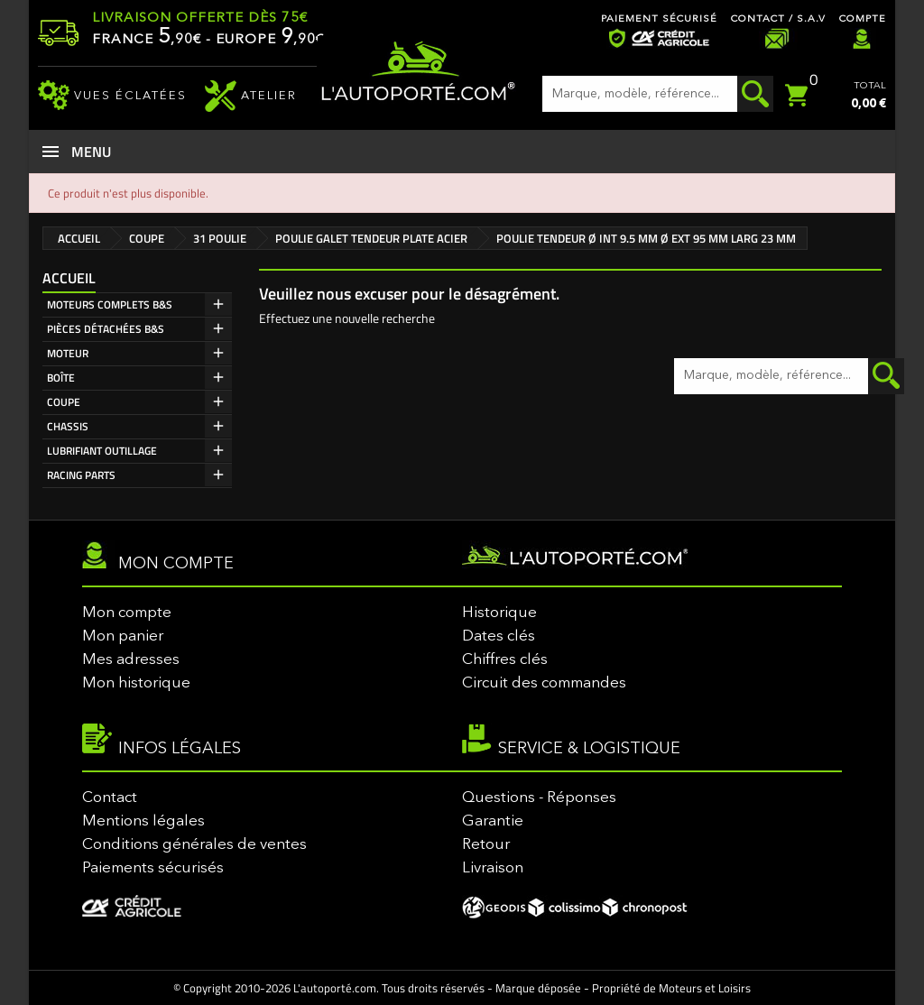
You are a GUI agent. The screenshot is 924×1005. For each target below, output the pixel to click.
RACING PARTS (81, 475)
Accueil (69, 278)
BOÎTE (61, 377)
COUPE (63, 401)
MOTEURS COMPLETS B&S (109, 304)
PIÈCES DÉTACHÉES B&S (105, 328)
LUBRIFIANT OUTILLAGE (102, 450)
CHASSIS (67, 426)
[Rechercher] (657, 94)
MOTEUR (67, 353)
